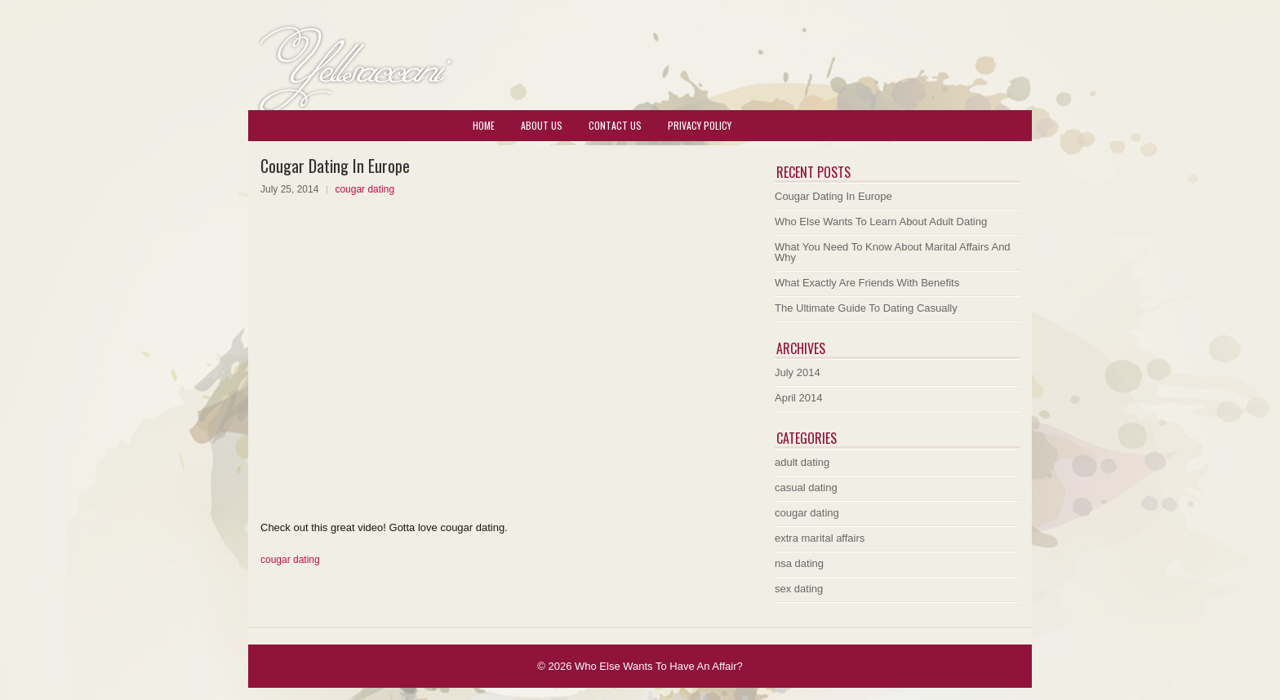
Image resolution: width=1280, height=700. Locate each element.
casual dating (806, 487)
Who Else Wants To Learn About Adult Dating (881, 221)
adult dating (802, 462)
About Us (541, 125)
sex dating (799, 589)
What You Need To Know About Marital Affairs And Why (893, 252)
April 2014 (799, 398)
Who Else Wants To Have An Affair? (659, 666)
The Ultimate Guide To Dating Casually (866, 308)
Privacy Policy (699, 125)
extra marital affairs (819, 538)
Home (484, 125)
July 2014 (797, 372)
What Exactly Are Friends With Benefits (867, 283)
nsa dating (799, 563)
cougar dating (364, 189)
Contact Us (615, 125)
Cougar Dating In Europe (833, 196)
